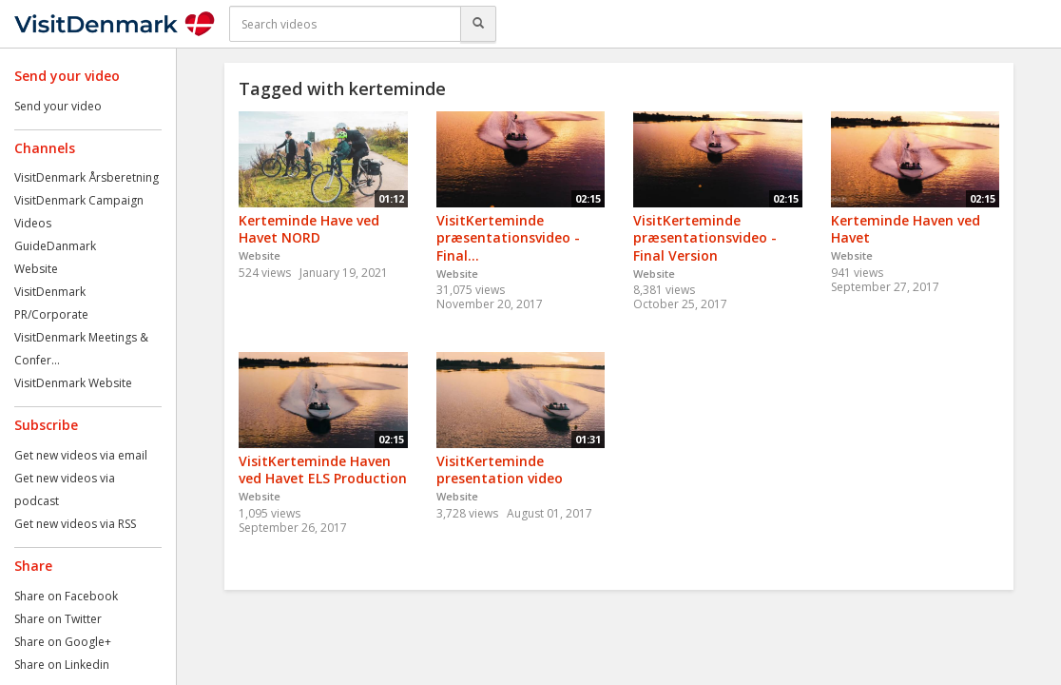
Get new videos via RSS (75, 524)
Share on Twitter (58, 619)
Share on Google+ (62, 642)
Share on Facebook (66, 596)
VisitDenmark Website (73, 383)
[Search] (478, 24)
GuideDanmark (55, 246)
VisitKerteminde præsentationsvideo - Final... (508, 237)
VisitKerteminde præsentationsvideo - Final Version (705, 237)
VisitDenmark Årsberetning (86, 177)
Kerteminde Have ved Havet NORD (309, 229)
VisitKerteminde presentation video (499, 470)
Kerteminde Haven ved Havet (905, 229)
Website (36, 269)
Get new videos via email (80, 455)
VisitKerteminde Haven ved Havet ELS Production (323, 470)
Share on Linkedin (61, 664)
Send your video (58, 106)
